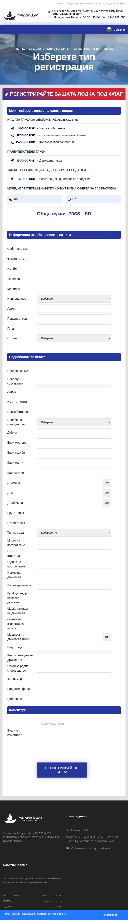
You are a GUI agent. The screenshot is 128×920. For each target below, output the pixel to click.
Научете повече (56, 913)
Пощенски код (17, 318)
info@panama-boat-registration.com (91, 848)
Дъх (10, 493)
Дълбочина (15, 503)
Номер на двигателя (14, 575)
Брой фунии (15, 473)
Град (10, 328)
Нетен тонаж (16, 523)
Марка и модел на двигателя (17, 611)
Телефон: (13, 279)
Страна (12, 338)
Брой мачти (15, 463)
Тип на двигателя (19, 585)
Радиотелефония (19, 689)
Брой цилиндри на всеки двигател (17, 598)
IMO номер (14, 679)
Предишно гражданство (16, 422)
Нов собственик (18, 412)
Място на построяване (16, 543)
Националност (17, 298)
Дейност (13, 432)
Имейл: (12, 269)
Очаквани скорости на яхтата (15, 624)
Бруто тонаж (15, 513)
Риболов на (15, 699)
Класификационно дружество (20, 658)
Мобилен (13, 289)
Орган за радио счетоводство (17, 668)
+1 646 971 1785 (116, 17)
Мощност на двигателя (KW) (18, 637)
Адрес (11, 308)
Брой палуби (16, 452)
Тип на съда (15, 532)
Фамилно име (16, 259)
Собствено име (17, 249)
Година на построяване (16, 564)
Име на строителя (14, 553)
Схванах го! (111, 914)
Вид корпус (15, 647)
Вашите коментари (14, 733)
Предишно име (17, 371)
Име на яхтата (17, 402)
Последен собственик (15, 381)
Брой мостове (16, 442)
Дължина (13, 483)
